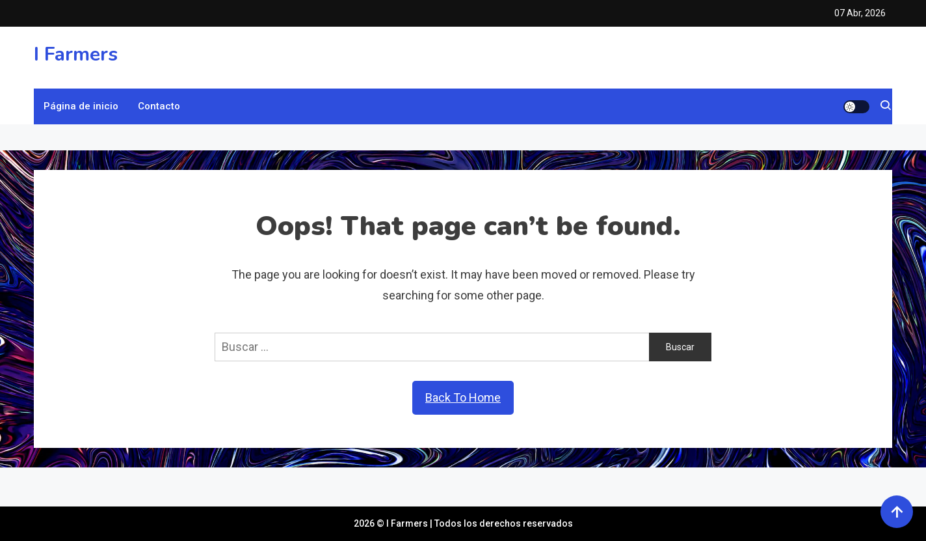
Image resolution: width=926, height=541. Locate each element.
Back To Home (463, 397)
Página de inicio (81, 106)
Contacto (159, 106)
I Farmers (76, 54)
